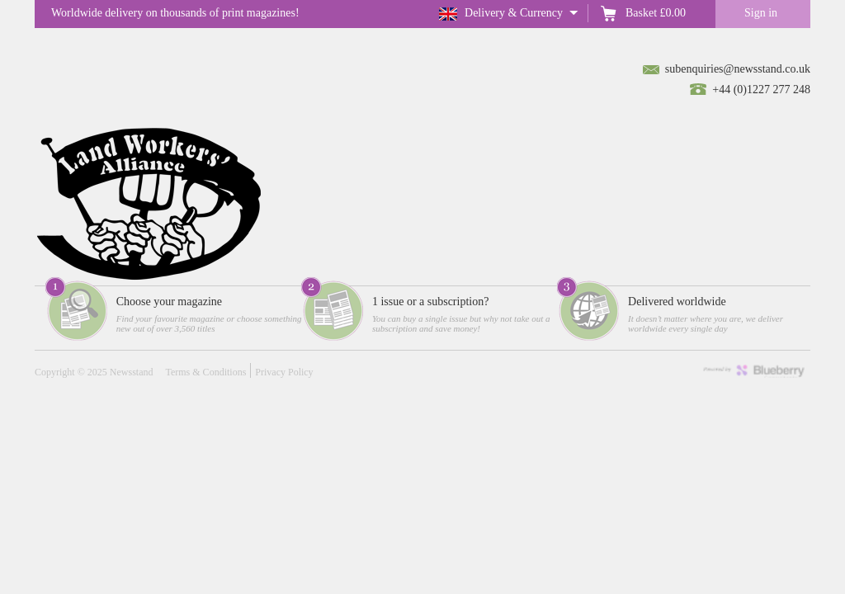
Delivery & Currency (514, 13)
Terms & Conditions (205, 372)
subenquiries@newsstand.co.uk (737, 69)
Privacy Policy (284, 372)
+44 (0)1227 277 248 (761, 89)
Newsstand (131, 372)
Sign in (760, 13)
